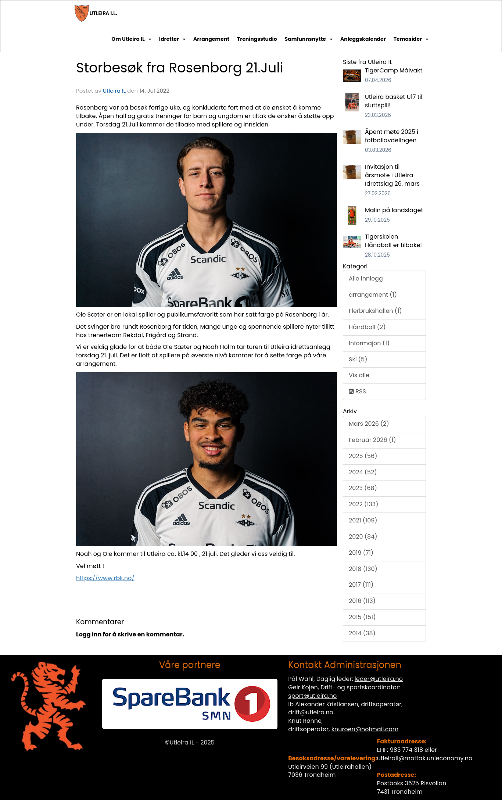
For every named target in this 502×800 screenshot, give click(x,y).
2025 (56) (363, 456)
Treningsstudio (257, 39)
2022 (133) (363, 504)
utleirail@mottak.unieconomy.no (425, 758)
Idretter (172, 39)
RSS (357, 391)
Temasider (411, 39)
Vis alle (359, 375)
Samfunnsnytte (309, 39)
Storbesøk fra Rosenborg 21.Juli (179, 67)
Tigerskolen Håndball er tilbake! (393, 240)
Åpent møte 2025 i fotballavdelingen (391, 136)
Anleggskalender (363, 39)
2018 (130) (363, 569)
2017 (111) (361, 585)
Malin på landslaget (394, 210)
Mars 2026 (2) (369, 423)
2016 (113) (362, 601)
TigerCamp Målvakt (393, 70)
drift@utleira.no (310, 712)
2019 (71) (361, 553)
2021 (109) (363, 520)
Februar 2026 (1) (372, 440)
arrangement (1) (373, 294)
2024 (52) (363, 472)
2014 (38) (362, 633)
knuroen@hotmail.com (365, 729)
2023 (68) (363, 488)
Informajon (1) (369, 343)
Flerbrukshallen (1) (375, 311)
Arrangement (211, 39)
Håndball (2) (367, 327)
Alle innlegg (366, 278)
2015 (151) (362, 617)
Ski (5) (358, 359)
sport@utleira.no (312, 696)
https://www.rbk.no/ (105, 578)
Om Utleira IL (131, 39)
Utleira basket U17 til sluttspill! (393, 101)
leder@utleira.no (379, 679)
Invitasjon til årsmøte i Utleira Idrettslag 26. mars (392, 175)
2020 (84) (363, 536)
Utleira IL (114, 90)
